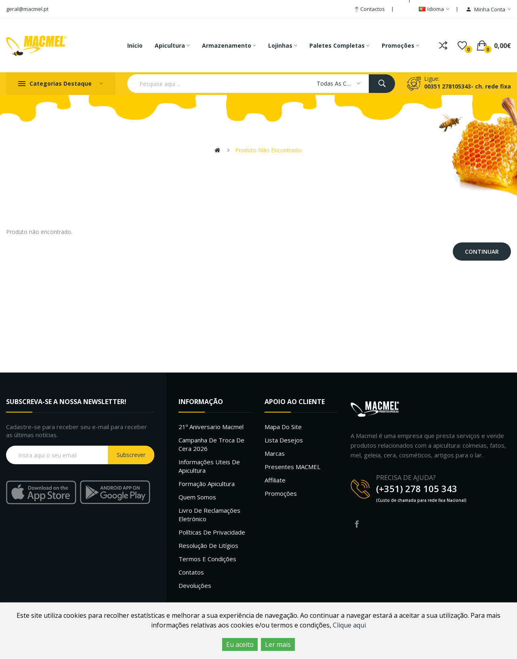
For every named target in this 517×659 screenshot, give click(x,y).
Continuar (482, 251)
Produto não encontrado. (269, 150)
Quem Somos (197, 497)
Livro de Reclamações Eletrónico (209, 514)
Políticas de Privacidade (212, 532)
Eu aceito (240, 644)
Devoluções (195, 585)
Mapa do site (283, 427)
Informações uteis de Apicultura (209, 466)
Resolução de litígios (208, 545)
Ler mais (278, 644)
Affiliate (275, 480)
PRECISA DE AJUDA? (406, 477)
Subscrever (131, 455)
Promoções (281, 493)
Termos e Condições (207, 559)
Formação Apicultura (207, 484)
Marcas (275, 453)
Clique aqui (349, 625)
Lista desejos (284, 440)
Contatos (191, 572)
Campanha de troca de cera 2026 (211, 444)
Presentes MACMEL (292, 467)
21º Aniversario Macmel (211, 427)
